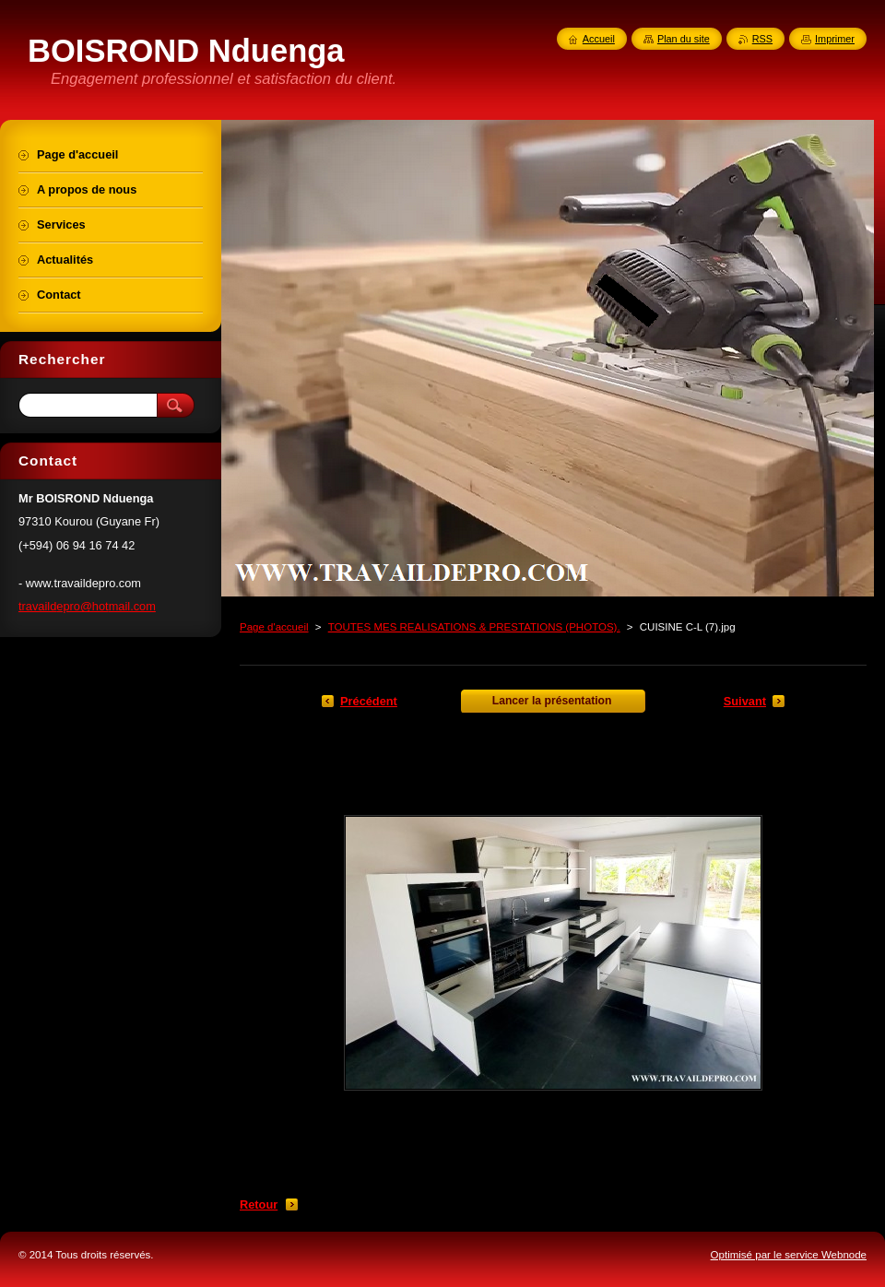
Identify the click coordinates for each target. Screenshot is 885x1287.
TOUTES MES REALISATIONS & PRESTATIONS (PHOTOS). (474, 626)
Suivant (745, 701)
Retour (258, 1204)
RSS (762, 38)
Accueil (599, 38)
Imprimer (835, 38)
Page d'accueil (274, 626)
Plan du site (683, 38)
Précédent (368, 701)
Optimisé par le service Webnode (789, 1254)
